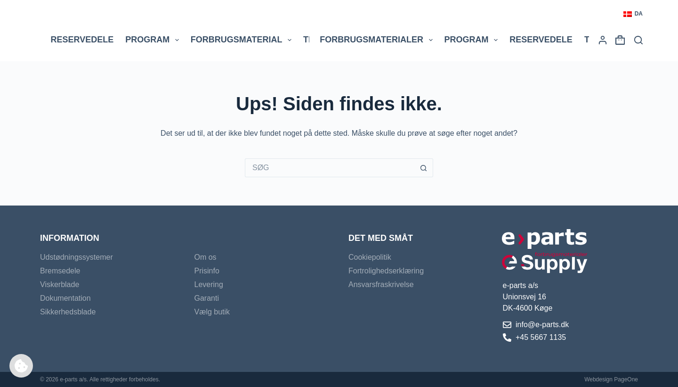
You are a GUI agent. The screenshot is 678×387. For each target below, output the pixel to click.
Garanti (206, 298)
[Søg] (638, 40)
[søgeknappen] (423, 167)
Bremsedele (60, 271)
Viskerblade (59, 284)
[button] (633, 14)
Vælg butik (212, 312)
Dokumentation (65, 298)
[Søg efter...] (329, 167)
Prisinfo (206, 271)
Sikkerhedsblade (68, 312)
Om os (205, 257)
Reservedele (82, 39)
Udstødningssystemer (76, 257)
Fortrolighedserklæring (386, 271)
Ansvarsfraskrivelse (381, 284)
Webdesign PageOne (611, 379)
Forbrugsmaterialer (378, 40)
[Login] (602, 40)
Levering (208, 284)
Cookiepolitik (369, 257)
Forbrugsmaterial (243, 40)
